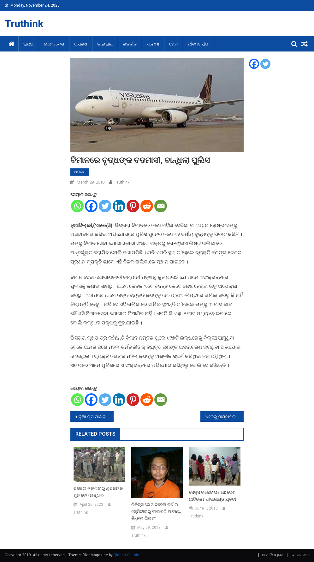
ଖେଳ (173, 43)
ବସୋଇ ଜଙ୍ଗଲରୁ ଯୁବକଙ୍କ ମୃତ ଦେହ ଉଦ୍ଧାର (98, 492)
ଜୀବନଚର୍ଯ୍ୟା (199, 43)
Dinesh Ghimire (127, 555)
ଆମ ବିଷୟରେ (272, 555)
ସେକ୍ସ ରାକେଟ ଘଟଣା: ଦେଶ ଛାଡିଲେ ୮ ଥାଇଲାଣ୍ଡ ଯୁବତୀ (212, 496)
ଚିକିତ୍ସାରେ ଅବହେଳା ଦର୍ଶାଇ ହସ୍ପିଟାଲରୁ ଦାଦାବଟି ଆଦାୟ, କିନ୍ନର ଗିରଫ (156, 511)
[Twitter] (105, 206)
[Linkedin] (119, 206)
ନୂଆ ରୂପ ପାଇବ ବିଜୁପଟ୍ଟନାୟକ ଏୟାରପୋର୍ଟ (96, 416)
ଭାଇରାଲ (105, 43)
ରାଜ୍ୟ (28, 43)
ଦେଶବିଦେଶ (54, 43)
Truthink (24, 24)
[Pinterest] (133, 206)
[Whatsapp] (77, 206)
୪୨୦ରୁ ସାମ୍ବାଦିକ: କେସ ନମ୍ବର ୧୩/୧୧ (224, 416)
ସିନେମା (153, 43)
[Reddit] (146, 206)
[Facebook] (91, 206)
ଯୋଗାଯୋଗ (300, 555)
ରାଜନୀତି (130, 43)
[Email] (160, 206)
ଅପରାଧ (80, 43)
